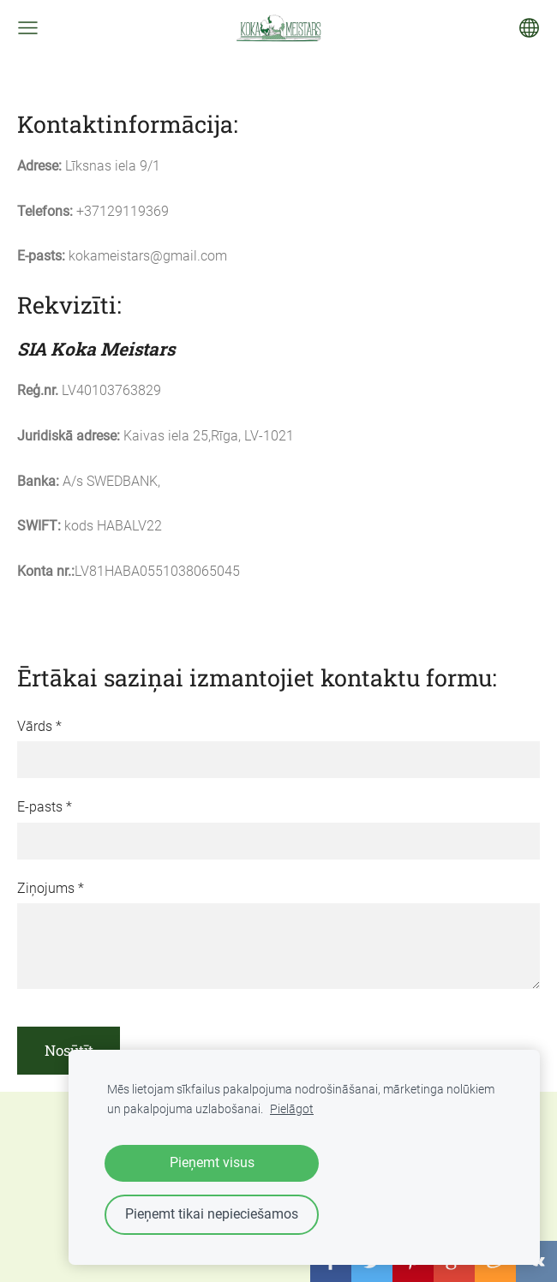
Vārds (39, 726)
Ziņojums (50, 888)
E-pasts (44, 807)
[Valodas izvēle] (529, 27)
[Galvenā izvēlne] (27, 27)
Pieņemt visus (212, 1162)
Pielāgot (292, 1109)
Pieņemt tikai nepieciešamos (211, 1214)
